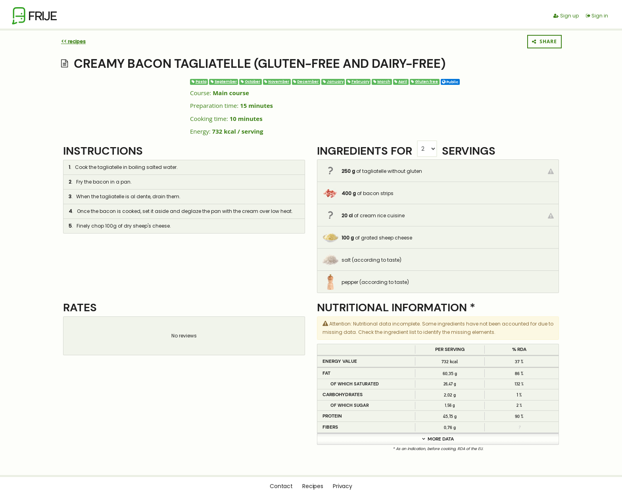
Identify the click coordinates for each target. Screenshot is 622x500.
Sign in (597, 15)
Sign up (566, 15)
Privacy (342, 486)
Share (544, 41)
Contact (281, 486)
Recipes (312, 486)
